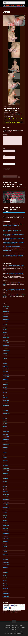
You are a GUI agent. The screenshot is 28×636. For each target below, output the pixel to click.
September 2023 (6, 382)
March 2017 (5, 585)
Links (20, 625)
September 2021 (6, 444)
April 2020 (5, 489)
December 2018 (6, 531)
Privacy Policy (12, 627)
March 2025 (5, 335)
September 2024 (6, 350)
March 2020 (5, 491)
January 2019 (5, 528)
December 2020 (6, 468)
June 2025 (5, 327)
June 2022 (5, 421)
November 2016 (6, 596)
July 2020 (5, 481)
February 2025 (6, 337)
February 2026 (6, 306)
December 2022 (6, 405)
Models (13, 625)
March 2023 (5, 397)
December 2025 (6, 311)
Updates (13, 112)
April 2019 (5, 520)
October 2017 (5, 567)
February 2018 (6, 557)
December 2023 (6, 374)
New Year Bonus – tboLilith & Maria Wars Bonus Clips (13, 253)
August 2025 (5, 322)
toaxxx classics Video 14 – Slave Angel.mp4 (11, 246)
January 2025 (5, 340)
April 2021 (5, 457)
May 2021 (5, 455)
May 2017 (5, 580)
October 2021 (5, 442)
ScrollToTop (14, 621)
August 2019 (5, 510)
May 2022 (5, 423)
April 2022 (5, 426)
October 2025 (5, 316)
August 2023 (5, 384)
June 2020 (5, 483)
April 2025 (5, 332)
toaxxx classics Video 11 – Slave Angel (10, 228)
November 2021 (6, 439)
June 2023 (5, 389)
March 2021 (5, 460)
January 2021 (5, 465)
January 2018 (5, 559)
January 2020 (5, 497)
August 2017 (5, 572)
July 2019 (5, 512)
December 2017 (6, 562)
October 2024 (5, 348)
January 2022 (5, 434)
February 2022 (6, 431)
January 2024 (5, 371)
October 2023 (5, 379)
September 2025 (6, 319)
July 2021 (5, 450)
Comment (5, 134)
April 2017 (5, 583)
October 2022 (5, 410)
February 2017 (6, 588)
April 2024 (5, 363)
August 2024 (5, 353)
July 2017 (5, 575)
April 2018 (5, 551)
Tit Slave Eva (18, 114)
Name (4, 148)
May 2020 (5, 486)
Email (4, 155)
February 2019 (6, 525)
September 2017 (6, 570)
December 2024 (6, 342)
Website (4, 162)
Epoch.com (15, 612)
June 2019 (5, 515)
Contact (6, 627)
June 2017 (5, 578)
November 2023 (6, 376)
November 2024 (6, 345)
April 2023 (5, 395)
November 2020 (6, 470)
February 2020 (6, 494)
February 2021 (6, 463)
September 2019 (6, 507)
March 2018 (5, 554)
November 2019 (6, 502)
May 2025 (5, 329)
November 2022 (6, 408)
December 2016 (6, 593)
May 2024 (5, 361)
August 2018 (5, 541)
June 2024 (5, 358)
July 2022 (5, 418)
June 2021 (5, 452)
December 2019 (6, 499)
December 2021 (6, 436)
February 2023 (6, 400)
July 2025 (5, 324)
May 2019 (5, 517)
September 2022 (6, 413)
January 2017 (5, 591)
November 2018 (6, 533)
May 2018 (5, 549)
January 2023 (5, 402)
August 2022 (5, 416)
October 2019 (5, 504)
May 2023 (5, 392)
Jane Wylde (5, 294)
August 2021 (5, 447)
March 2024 (5, 366)
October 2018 (5, 536)
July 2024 (5, 355)
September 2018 (6, 538)
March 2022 (5, 429)
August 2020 (5, 478)
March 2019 (5, 523)
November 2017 (6, 564)
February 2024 (6, 369)
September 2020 (6, 476)
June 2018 (5, 546)
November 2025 (6, 314)
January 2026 (5, 308)
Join (17, 625)
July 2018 (5, 544)
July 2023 (5, 387)
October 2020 (5, 473)
